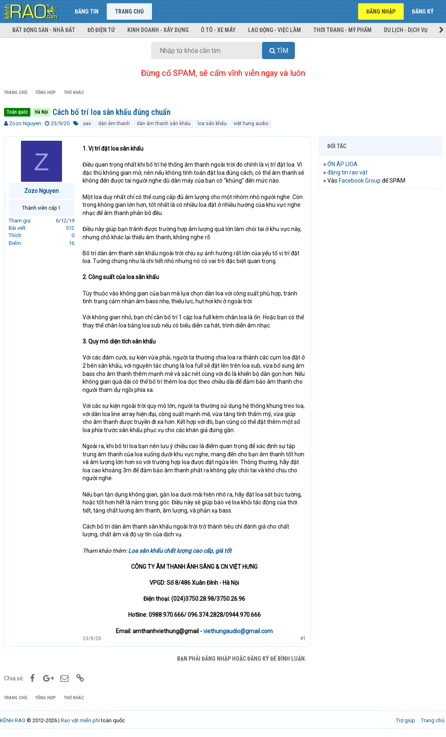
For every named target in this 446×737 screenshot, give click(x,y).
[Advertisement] (380, 248)
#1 (303, 638)
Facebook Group (360, 180)
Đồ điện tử (101, 30)
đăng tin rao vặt (347, 172)
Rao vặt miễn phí (80, 720)
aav (87, 123)
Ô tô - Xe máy (218, 30)
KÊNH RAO (12, 720)
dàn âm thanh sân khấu (164, 123)
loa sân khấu (212, 123)
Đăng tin (87, 11)
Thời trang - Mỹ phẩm (342, 30)
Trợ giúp (405, 720)
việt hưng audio (251, 123)
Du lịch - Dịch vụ (406, 30)
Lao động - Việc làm (274, 30)
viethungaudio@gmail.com (238, 631)
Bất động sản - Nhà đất (43, 30)
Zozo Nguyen (25, 123)
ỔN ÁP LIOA (342, 164)
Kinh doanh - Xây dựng (158, 30)
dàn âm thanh (114, 123)
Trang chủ (129, 11)
